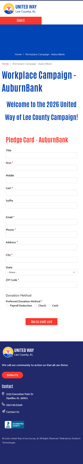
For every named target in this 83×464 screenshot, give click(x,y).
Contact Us (12, 411)
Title (8, 150)
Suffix (9, 200)
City (8, 255)
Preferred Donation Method (23, 301)
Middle (10, 175)
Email (9, 217)
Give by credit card (41, 322)
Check (42, 305)
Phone (10, 229)
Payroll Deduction (21, 305)
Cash (55, 305)
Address (11, 242)
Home (18, 54)
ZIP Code (11, 280)
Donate (21, 20)
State (9, 267)
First (8, 163)
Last (8, 188)
